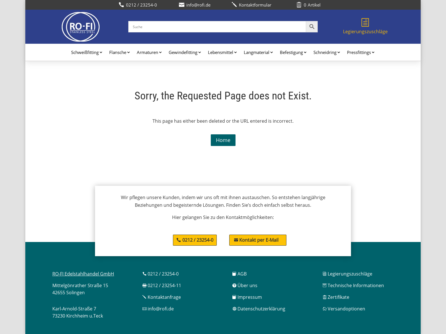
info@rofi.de (158, 309)
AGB (239, 274)
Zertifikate (336, 297)
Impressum (247, 297)
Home (223, 140)
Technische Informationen (353, 285)
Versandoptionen (344, 309)
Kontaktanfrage (162, 297)
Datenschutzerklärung (258, 309)
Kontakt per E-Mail (256, 240)
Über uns (244, 285)
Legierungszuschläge (365, 26)
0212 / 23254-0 (197, 240)
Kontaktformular (251, 5)
